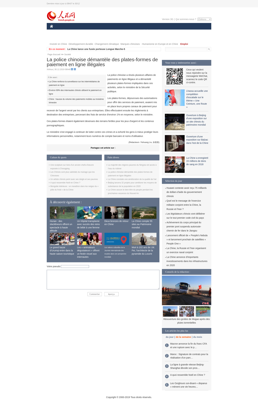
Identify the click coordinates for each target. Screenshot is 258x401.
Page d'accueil (54, 54)
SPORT (170, 31)
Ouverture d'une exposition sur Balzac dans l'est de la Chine (197, 139)
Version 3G (167, 19)
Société (67, 54)
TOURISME (184, 31)
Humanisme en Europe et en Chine (160, 44)
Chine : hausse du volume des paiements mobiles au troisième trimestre (76, 101)
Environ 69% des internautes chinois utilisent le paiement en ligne (75, 92)
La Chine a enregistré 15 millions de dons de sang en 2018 (197, 161)
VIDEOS (70, 37)
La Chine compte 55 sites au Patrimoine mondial (142, 224)
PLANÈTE (157, 31)
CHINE (56, 31)
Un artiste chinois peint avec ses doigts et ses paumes (74, 179)
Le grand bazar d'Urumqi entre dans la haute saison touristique (62, 250)
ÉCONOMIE (70, 31)
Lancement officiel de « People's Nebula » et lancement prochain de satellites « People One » (187, 239)
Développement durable (81, 44)
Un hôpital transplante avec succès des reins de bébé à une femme (88, 224)
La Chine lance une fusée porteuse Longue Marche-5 (96, 49)
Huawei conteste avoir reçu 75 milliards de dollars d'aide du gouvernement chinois (187, 192)
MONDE (85, 31)
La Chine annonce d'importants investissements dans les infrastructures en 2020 (187, 261)
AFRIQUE (98, 31)
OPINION (199, 31)
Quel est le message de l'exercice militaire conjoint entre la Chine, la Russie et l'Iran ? (184, 204)
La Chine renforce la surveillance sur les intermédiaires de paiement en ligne (74, 83)
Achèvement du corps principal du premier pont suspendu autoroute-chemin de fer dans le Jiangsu (184, 226)
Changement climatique (107, 44)
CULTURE (128, 31)
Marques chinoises (130, 44)
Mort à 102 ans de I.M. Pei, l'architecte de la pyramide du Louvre (143, 250)
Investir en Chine (58, 44)
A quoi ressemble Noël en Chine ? (65, 183)
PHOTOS (57, 37)
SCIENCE (113, 31)
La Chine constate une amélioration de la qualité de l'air (132, 179)
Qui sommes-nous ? (186, 19)
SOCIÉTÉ (142, 31)
